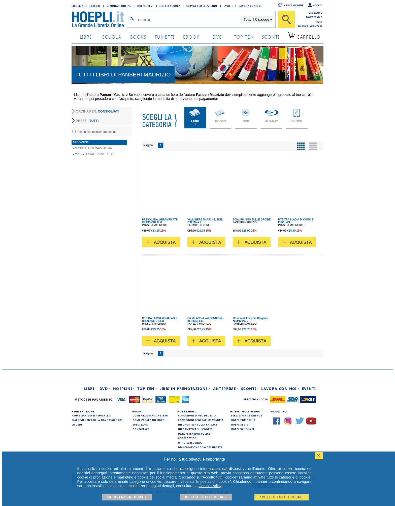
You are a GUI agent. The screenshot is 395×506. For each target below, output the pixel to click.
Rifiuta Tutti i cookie (206, 497)
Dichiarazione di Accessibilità (200, 447)
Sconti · (250, 388)
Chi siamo (316, 12)
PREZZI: (87, 121)
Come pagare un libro (149, 419)
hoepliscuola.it (242, 429)
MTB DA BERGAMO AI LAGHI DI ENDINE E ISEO (159, 319)
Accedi (318, 5)
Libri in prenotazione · (184, 388)
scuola (111, 37)
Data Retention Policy (194, 433)
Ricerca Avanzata (310, 26)
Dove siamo (314, 17)
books (138, 37)
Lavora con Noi (250, 5)
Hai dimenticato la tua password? (97, 419)
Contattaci (141, 429)
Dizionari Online (119, 5)
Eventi (228, 5)
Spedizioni (140, 424)
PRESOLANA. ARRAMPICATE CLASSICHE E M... (160, 221)
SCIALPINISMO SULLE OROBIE (252, 219)
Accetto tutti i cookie (281, 497)
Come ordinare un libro (150, 415)
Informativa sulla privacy (197, 424)
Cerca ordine (294, 5)
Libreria (77, 5)
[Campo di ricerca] (189, 20)
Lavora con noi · (280, 388)
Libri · (90, 388)
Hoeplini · (124, 388)
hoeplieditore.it (243, 419)
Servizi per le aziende (202, 5)
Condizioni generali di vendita (200, 419)
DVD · (105, 388)
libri (85, 37)
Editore (95, 5)
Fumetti (165, 37)
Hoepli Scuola (169, 5)
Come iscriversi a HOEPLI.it (91, 415)
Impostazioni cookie (127, 497)
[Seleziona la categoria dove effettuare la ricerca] (258, 19)
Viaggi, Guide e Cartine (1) (95, 153)
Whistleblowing (190, 442)
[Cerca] (286, 19)
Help (319, 21)
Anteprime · (226, 388)
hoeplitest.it (240, 424)
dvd (218, 37)
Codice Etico (187, 438)
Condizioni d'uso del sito (197, 415)
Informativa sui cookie (195, 429)
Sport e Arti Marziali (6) (93, 148)
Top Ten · (147, 388)
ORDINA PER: (97, 111)
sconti (271, 37)
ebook (191, 37)
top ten (244, 37)
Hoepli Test (145, 5)
